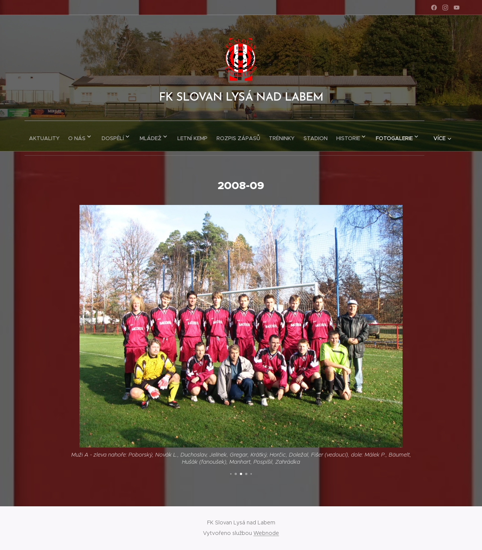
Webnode (266, 533)
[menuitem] (56, 136)
